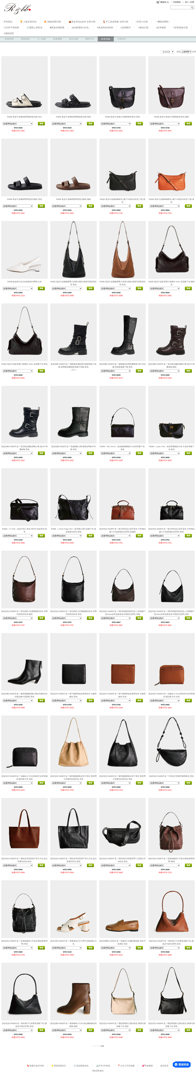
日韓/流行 (121, 39)
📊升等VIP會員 (103, 1065)
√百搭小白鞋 (142, 21)
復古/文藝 (73, 39)
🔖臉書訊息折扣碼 (35, 1065)
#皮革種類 (161, 27)
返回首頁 (164, 1065)
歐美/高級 (105, 39)
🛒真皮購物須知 (81, 1065)
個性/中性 (89, 39)
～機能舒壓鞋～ (163, 21)
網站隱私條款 (98, 1071)
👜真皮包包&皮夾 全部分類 (82, 21)
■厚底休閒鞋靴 (57, 27)
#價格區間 (9, 33)
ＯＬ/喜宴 (41, 39)
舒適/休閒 (9, 39)
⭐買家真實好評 (58, 1065)
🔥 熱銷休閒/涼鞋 (52, 21)
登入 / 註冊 (189, 2)
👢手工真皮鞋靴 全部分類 (115, 21)
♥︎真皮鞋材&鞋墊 (105, 27)
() (162, 2)
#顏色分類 (143, 27)
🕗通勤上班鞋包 (34, 27)
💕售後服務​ (147, 1065)
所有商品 (8, 21)
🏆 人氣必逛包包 (28, 21)
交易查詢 (177, 2)
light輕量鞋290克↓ (81, 27)
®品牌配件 (126, 27)
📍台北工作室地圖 (126, 1065)
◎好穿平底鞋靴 (11, 27)
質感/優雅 (57, 39)
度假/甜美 (25, 39)
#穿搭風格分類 (180, 27)
